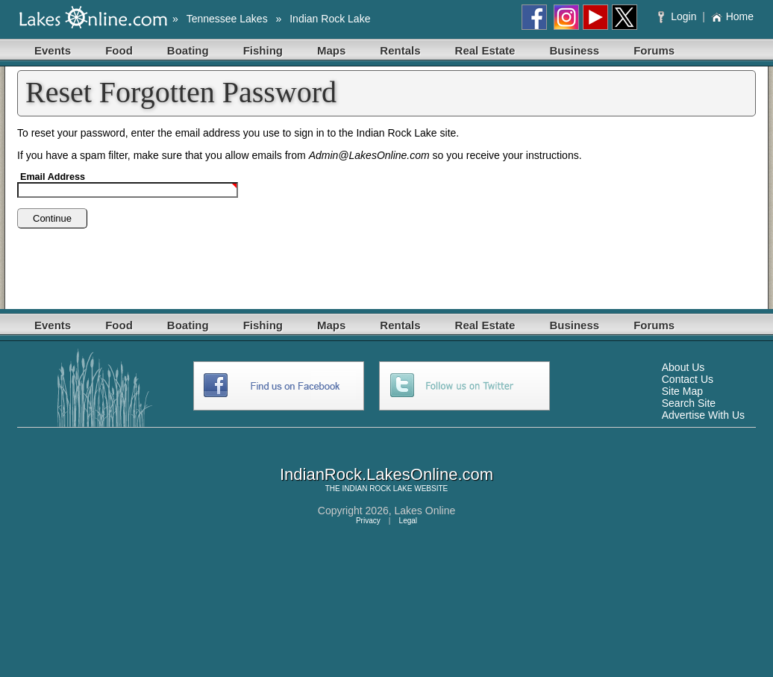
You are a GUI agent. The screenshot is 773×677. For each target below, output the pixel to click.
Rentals (400, 50)
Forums (654, 50)
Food (119, 50)
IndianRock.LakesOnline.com (386, 474)
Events (52, 50)
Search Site (689, 403)
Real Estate (485, 50)
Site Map (682, 391)
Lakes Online (425, 511)
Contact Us (687, 379)
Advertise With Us (703, 415)
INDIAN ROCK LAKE (377, 488)
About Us (683, 367)
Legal (408, 521)
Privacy (368, 521)
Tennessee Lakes (227, 19)
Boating (188, 50)
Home (732, 16)
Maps (331, 50)
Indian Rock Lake (330, 19)
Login (678, 16)
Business (574, 50)
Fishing (263, 50)
